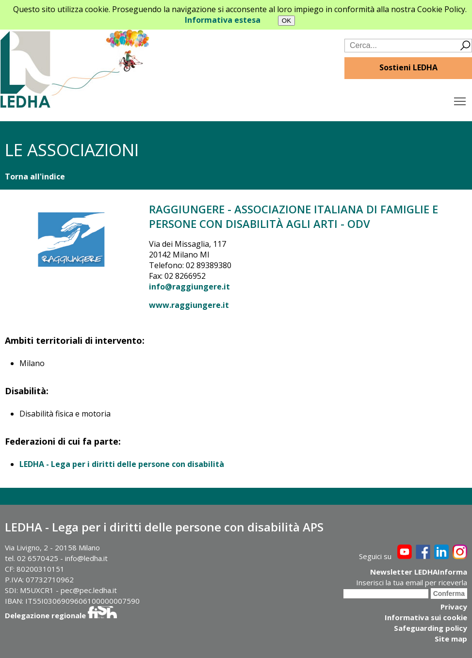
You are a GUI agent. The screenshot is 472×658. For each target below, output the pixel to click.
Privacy (453, 606)
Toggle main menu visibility (460, 99)
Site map (451, 638)
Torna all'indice (35, 176)
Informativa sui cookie (426, 617)
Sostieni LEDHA (408, 67)
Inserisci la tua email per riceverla (411, 582)
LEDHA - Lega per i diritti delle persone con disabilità (121, 464)
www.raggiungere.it (189, 305)
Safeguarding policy (430, 628)
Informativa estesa (222, 20)
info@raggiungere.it (189, 286)
